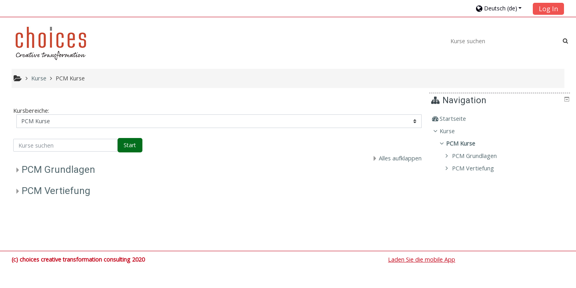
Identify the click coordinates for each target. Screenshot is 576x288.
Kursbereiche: (31, 110)
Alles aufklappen (400, 158)
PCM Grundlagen (58, 169)
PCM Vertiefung (56, 190)
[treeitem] (500, 118)
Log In (548, 8)
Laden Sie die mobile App (421, 259)
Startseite (459, 118)
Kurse (453, 131)
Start (130, 145)
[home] (51, 43)
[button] (502, 8)
